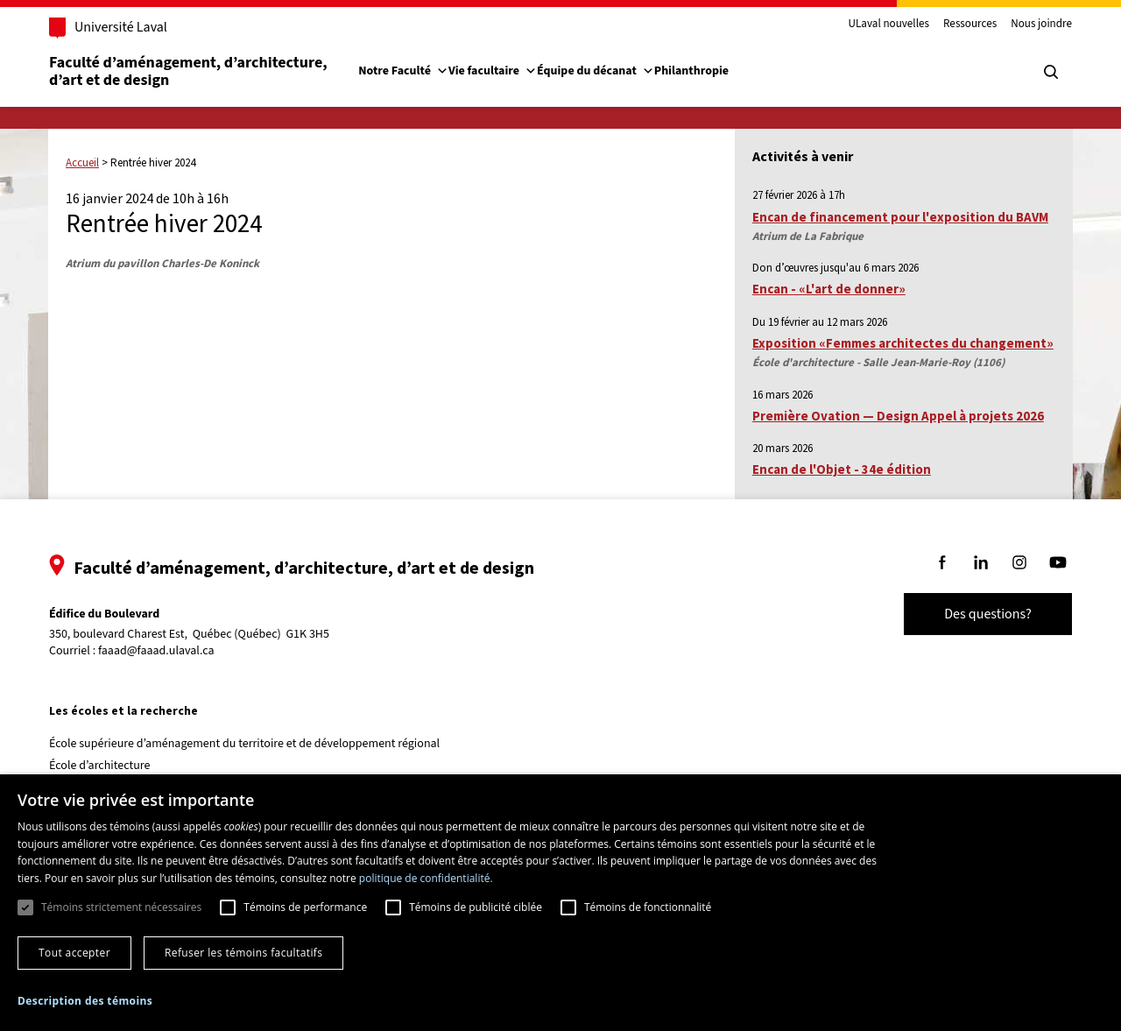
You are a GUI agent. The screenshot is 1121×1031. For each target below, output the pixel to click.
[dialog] (560, 902)
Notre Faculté (403, 71)
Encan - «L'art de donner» (829, 288)
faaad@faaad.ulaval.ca (156, 651)
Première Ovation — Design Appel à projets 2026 (898, 415)
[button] (85, 1001)
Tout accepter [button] (74, 952)
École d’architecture (100, 765)
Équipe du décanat (595, 71)
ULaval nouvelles (889, 25)
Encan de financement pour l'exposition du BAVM (900, 216)
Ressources (970, 25)
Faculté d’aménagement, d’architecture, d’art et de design (189, 71)
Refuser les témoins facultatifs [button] (243, 952)
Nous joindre (1041, 25)
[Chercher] (1051, 72)
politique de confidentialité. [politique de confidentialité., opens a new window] (426, 878)
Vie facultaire (492, 71)
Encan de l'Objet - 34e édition (841, 469)
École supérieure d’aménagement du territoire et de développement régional (244, 743)
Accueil (82, 162)
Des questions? (988, 614)
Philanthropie (691, 71)
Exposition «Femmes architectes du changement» (903, 343)
